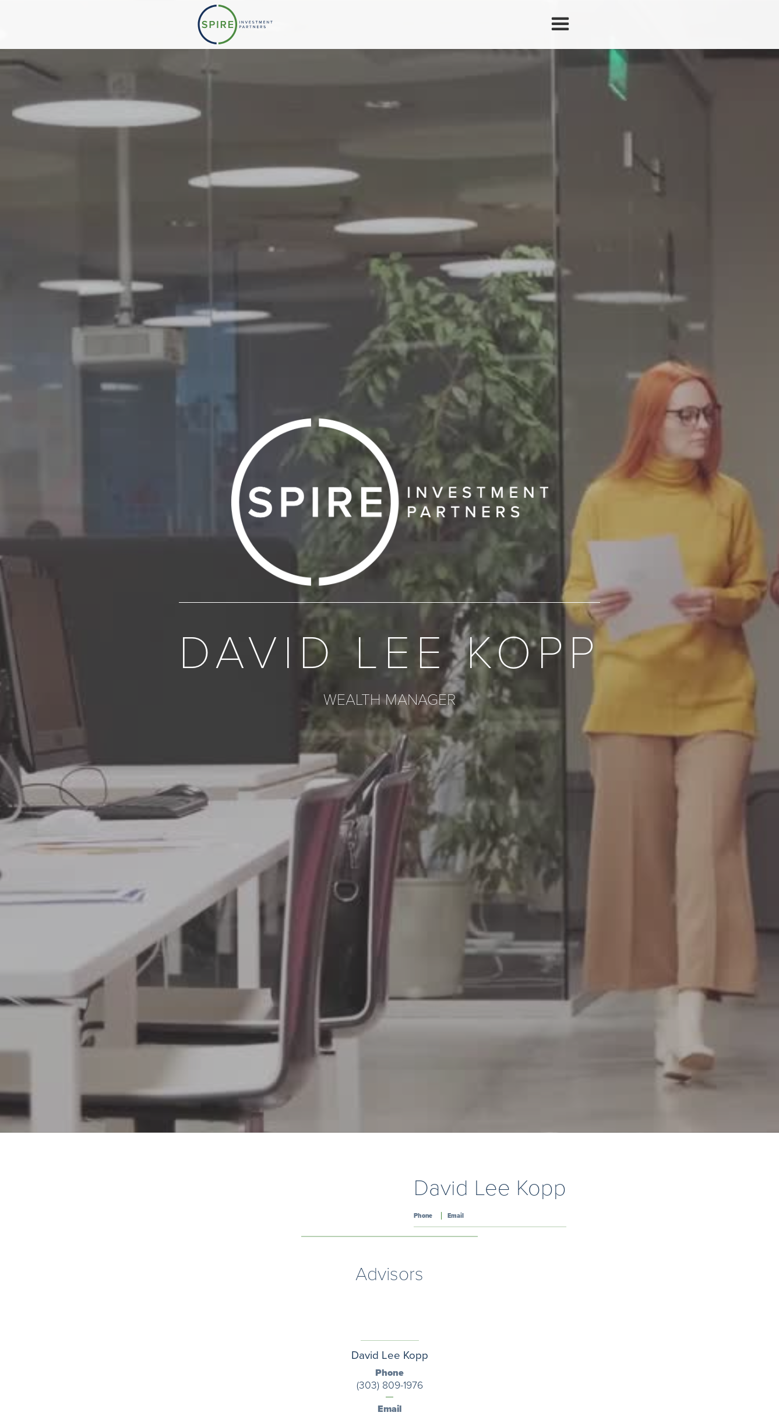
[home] (235, 24)
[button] (560, 24)
